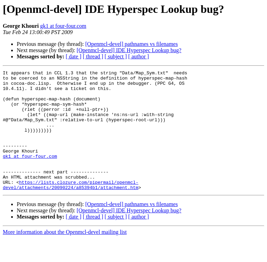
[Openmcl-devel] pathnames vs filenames (131, 44)
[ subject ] (116, 56)
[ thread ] (93, 56)
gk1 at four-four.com (63, 26)
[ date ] (73, 56)
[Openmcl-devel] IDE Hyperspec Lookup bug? (128, 50)
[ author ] (138, 56)
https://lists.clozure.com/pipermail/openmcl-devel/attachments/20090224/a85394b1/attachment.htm (70, 208)
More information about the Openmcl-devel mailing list (65, 256)
